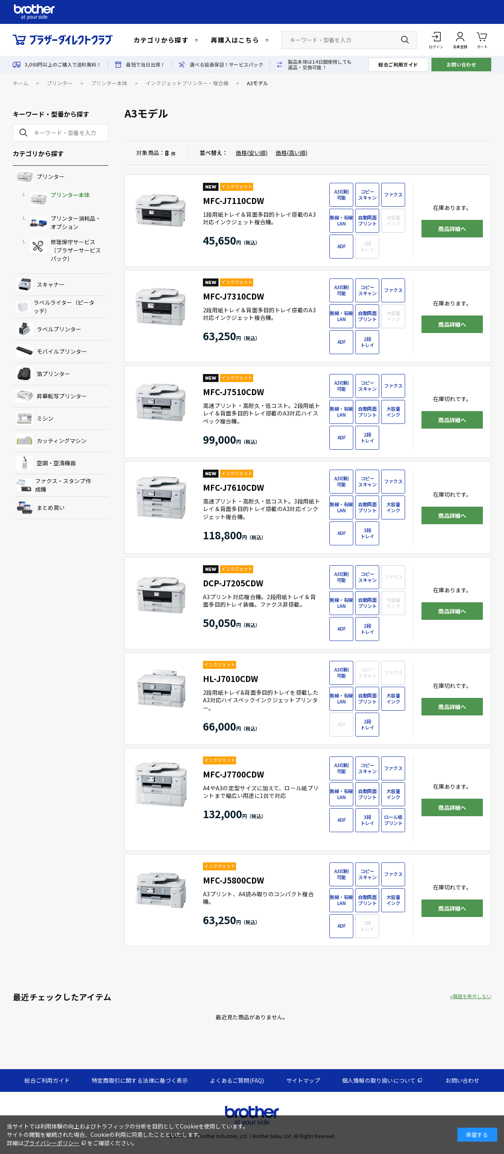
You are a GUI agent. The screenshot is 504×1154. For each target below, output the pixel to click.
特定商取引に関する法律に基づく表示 (140, 1080)
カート (482, 39)
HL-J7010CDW (230, 678)
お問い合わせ (461, 64)
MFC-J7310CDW (233, 296)
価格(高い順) (291, 153)
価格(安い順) (252, 153)
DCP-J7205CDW (233, 583)
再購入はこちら (235, 40)
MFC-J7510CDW (233, 392)
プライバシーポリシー (51, 1143)
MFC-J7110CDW (233, 200)
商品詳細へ (452, 229)
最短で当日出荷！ (145, 64)
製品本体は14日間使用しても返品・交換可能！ (320, 64)
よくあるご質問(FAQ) (237, 1080)
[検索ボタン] (405, 40)
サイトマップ (303, 1080)
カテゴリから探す (161, 40)
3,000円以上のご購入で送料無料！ (63, 64)
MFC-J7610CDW (233, 487)
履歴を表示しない (472, 996)
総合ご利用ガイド (398, 64)
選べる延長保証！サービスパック (226, 64)
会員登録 (460, 46)
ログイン (436, 46)
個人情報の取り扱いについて (379, 1080)
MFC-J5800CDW (233, 880)
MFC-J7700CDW (233, 774)
